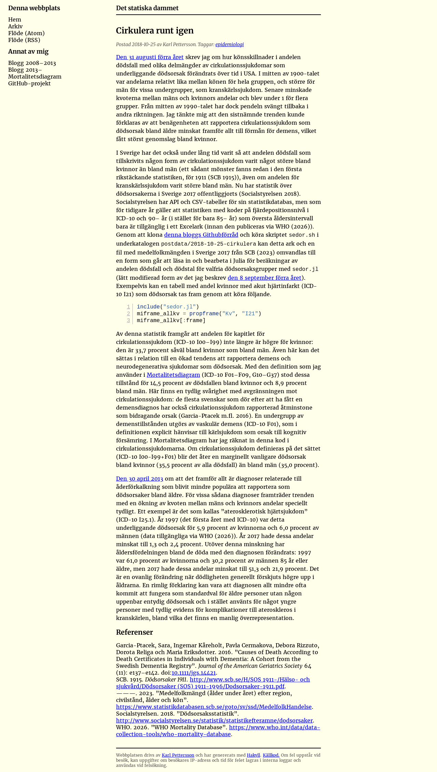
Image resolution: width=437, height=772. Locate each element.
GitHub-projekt (29, 83)
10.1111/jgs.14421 (194, 672)
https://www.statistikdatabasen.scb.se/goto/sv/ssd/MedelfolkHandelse (214, 706)
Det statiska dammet (147, 8)
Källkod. (271, 755)
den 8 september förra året (264, 275)
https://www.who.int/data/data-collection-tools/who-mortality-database (218, 730)
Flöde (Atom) (26, 33)
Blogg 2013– (25, 69)
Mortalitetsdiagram (34, 76)
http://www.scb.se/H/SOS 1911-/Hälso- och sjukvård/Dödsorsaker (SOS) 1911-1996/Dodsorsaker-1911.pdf (213, 683)
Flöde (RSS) (24, 40)
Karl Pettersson (178, 755)
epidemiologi (229, 44)
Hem (14, 19)
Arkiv (15, 26)
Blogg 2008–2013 (32, 62)
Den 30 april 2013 (139, 478)
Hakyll (253, 755)
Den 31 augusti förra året (150, 57)
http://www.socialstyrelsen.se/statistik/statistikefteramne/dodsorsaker (214, 720)
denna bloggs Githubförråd (201, 234)
